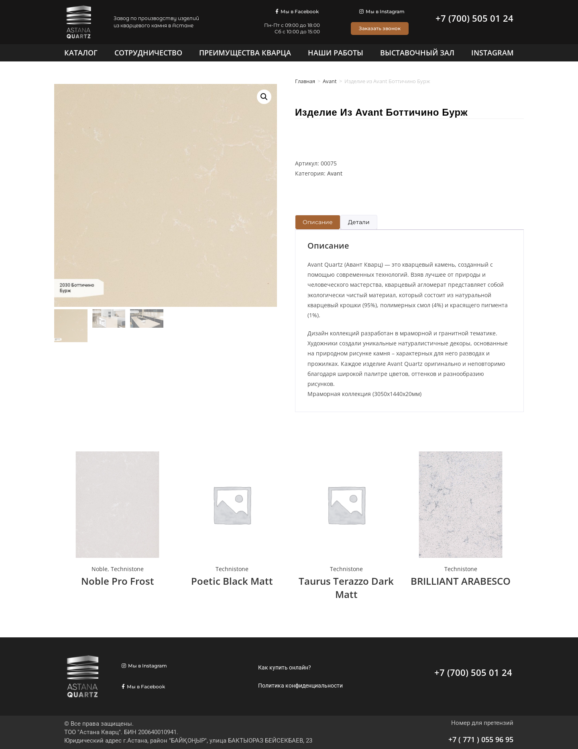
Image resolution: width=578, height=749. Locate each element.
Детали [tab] (359, 222)
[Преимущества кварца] (245, 52)
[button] (264, 97)
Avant (330, 81)
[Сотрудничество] (148, 52)
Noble (100, 569)
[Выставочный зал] (417, 52)
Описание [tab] (318, 222)
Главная (305, 81)
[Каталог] (81, 52)
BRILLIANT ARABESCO (461, 581)
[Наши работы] (335, 52)
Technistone (127, 569)
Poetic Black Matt (232, 581)
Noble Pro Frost (117, 581)
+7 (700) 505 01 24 (474, 18)
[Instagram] (492, 52)
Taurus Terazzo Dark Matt (346, 587)
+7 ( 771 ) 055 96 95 (480, 739)
